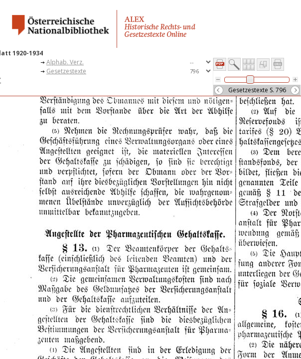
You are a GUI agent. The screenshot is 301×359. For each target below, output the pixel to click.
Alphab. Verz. (65, 62)
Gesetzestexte (66, 71)
